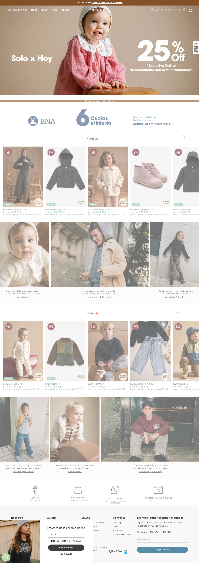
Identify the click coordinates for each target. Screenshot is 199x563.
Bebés (57, 541)
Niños (79, 541)
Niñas (68, 541)
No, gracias (66, 553)
